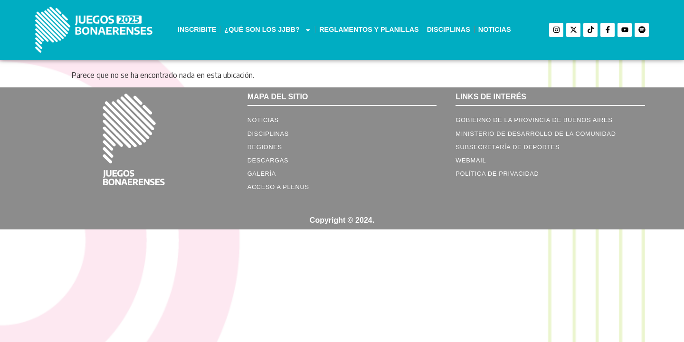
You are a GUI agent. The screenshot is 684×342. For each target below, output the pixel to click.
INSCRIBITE (197, 29)
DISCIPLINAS (448, 29)
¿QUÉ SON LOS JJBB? (267, 30)
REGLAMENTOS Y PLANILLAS (369, 29)
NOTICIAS (494, 29)
